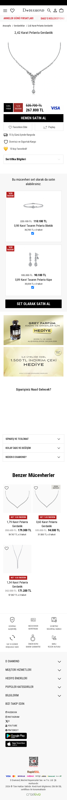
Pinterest (12, 730)
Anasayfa (7, 26)
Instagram (12, 717)
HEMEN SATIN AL (33, 118)
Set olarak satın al (33, 304)
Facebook (11, 712)
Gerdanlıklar (19, 26)
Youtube (11, 725)
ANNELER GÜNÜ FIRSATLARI (18, 18)
